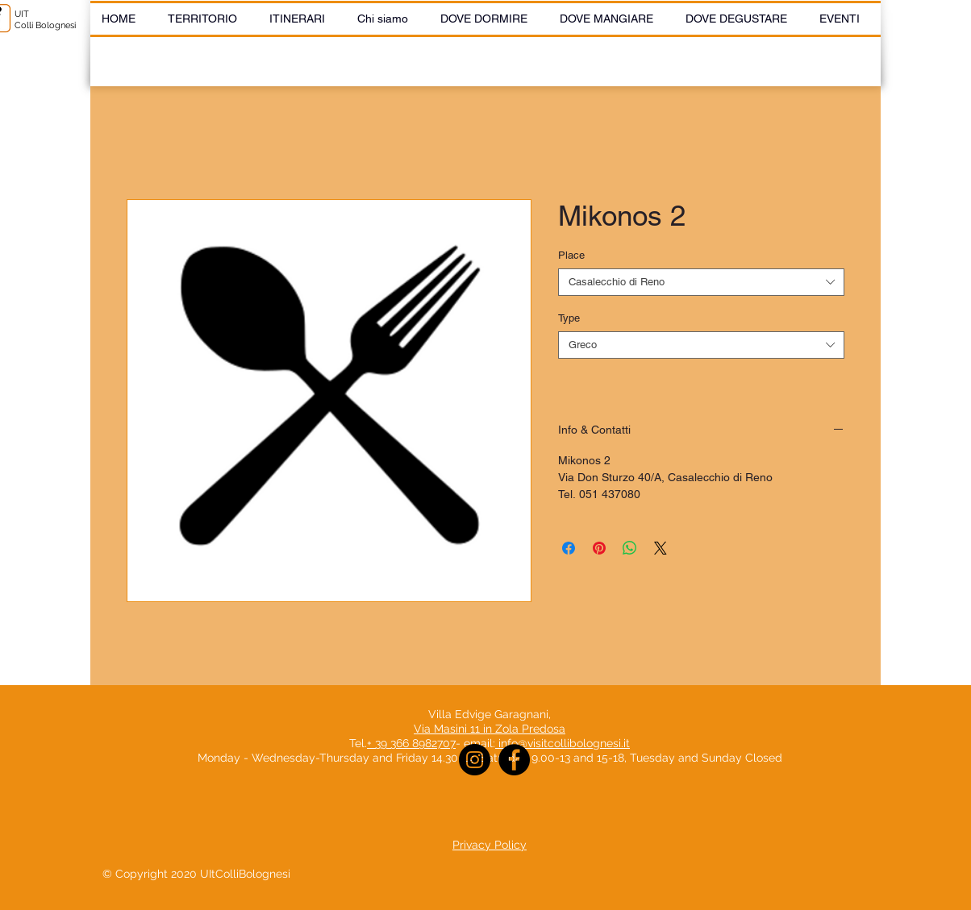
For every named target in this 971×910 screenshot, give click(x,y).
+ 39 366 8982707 (411, 743)
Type (569, 318)
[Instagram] (474, 759)
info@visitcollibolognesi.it (564, 743)
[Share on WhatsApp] (630, 548)
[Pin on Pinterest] (599, 548)
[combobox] (701, 282)
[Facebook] (514, 759)
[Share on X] (660, 548)
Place (571, 255)
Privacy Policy (489, 844)
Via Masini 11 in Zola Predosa (489, 728)
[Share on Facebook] (568, 548)
